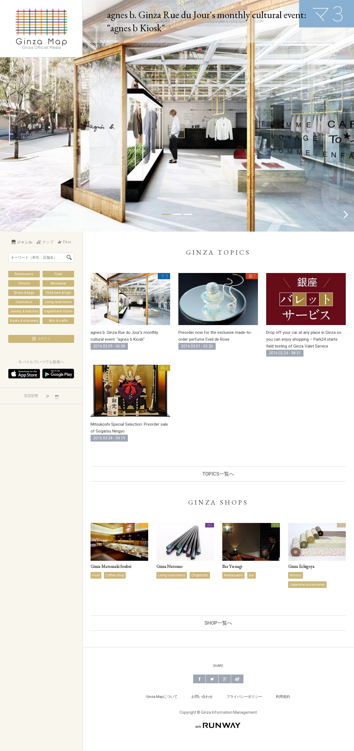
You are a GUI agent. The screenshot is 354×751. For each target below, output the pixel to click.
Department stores (58, 311)
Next (346, 214)
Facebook (199, 679)
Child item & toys (58, 293)
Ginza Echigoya (301, 566)
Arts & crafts (58, 321)
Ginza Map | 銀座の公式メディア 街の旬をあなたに (41, 28)
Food (58, 274)
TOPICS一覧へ (218, 474)
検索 (69, 257)
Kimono (24, 283)
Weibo (237, 679)
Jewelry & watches (24, 311)
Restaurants (24, 274)
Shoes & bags (24, 293)
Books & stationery (24, 321)
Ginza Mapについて (162, 697)
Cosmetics (24, 302)
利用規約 (283, 697)
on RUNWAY (218, 725)
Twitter (212, 679)
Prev (8, 214)
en (57, 396)
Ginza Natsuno (169, 566)
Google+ (224, 679)
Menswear (58, 283)
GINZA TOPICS (218, 252)
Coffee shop (115, 575)
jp (47, 396)
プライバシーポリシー (244, 697)
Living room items (58, 302)
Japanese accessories (307, 585)
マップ (45, 242)
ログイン (41, 338)
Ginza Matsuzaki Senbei (111, 566)
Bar (251, 575)
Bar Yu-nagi (232, 566)
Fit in (64, 242)
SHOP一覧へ (218, 623)
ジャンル (22, 242)
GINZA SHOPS (218, 502)
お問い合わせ (202, 697)
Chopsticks (199, 575)
